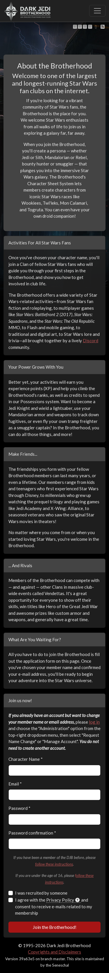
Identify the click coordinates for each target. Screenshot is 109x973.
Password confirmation (32, 832)
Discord (90, 340)
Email (15, 783)
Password (19, 808)
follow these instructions (54, 864)
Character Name (25, 759)
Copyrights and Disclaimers (54, 951)
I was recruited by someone (41, 892)
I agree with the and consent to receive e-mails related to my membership (53, 906)
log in (94, 722)
